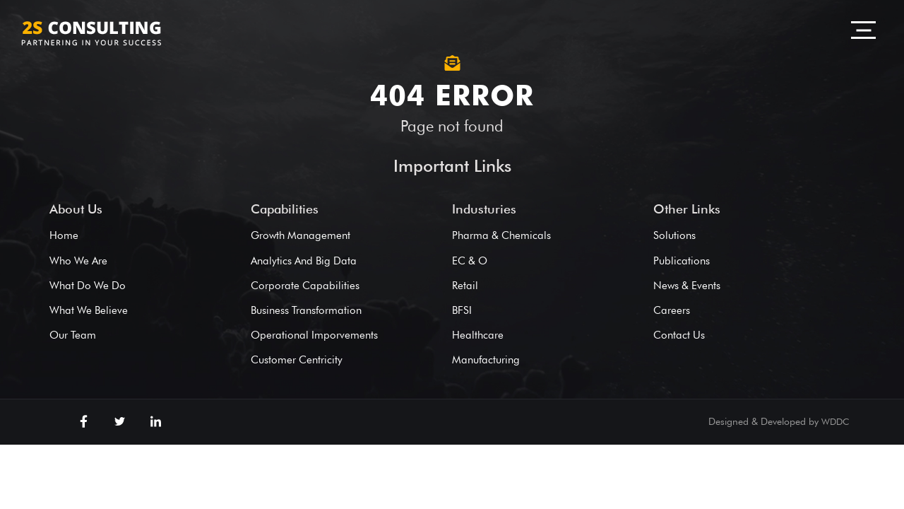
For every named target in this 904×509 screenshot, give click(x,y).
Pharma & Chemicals (501, 235)
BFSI (462, 310)
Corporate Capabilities (305, 285)
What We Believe (88, 310)
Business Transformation (306, 310)
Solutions (674, 235)
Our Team (72, 335)
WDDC (835, 421)
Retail (465, 285)
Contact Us (679, 335)
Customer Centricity (297, 359)
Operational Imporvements (314, 335)
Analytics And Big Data (304, 261)
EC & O (469, 261)
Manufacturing (486, 359)
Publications (681, 261)
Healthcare (478, 335)
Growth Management (300, 235)
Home (63, 235)
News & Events (686, 285)
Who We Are (78, 261)
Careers (671, 310)
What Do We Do (87, 285)
